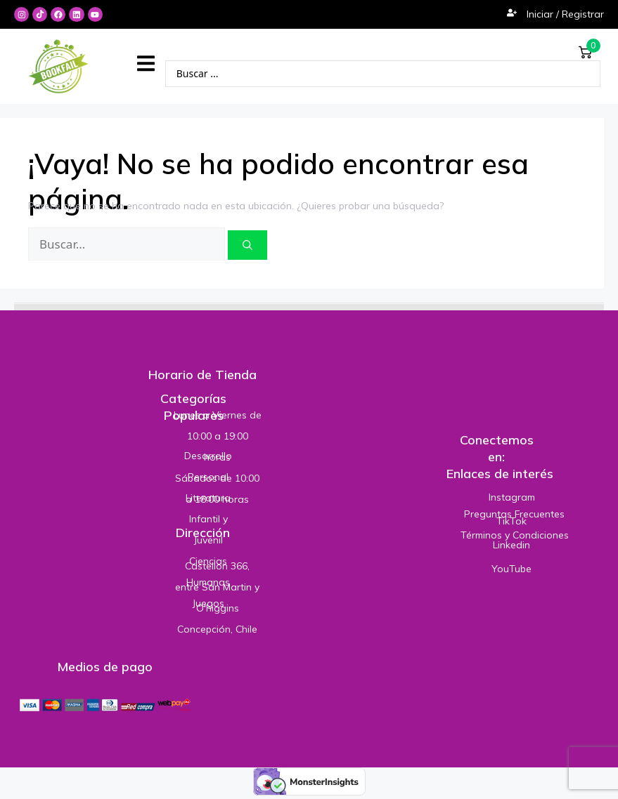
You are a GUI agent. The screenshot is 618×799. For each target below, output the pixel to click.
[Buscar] (247, 245)
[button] (146, 63)
